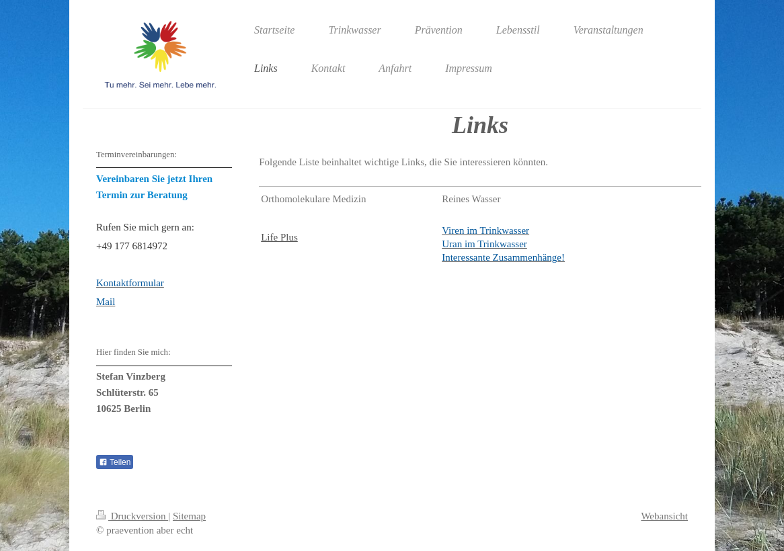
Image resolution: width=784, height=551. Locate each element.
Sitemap (189, 516)
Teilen (114, 462)
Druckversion (132, 516)
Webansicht (664, 516)
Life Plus (279, 237)
